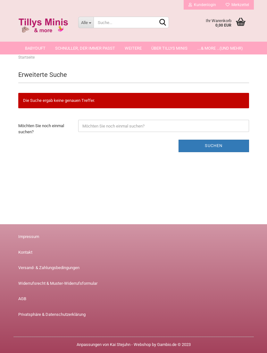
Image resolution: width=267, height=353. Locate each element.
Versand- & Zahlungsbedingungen (48, 267)
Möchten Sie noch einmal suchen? (41, 128)
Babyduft (35, 48)
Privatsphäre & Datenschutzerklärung (52, 314)
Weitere (133, 48)
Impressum (28, 236)
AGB (22, 298)
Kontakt (25, 252)
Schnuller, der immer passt (85, 48)
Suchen (213, 145)
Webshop (142, 344)
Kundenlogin (202, 5)
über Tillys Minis (169, 48)
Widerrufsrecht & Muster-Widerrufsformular (57, 283)
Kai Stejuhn (120, 344)
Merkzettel (237, 5)
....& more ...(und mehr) (220, 48)
